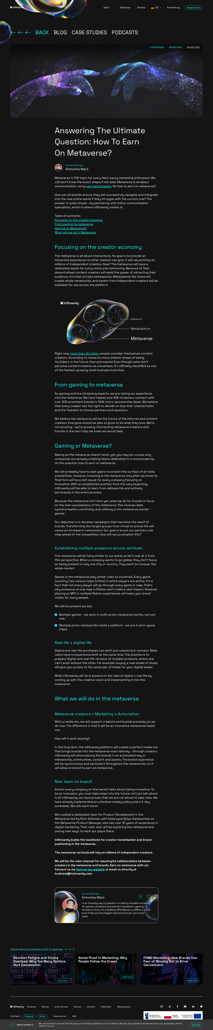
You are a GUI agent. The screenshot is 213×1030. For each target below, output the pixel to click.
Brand (42, 1016)
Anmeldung (173, 7)
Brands (141, 7)
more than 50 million (84, 353)
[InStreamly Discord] (185, 1006)
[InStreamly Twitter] (201, 1006)
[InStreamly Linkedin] (193, 1006)
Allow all (196, 1024)
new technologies (98, 186)
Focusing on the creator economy (79, 220)
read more (62, 980)
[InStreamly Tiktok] (170, 1006)
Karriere (77, 1006)
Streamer (125, 7)
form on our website (90, 869)
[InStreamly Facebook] (177, 1006)
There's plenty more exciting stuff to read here (42, 949)
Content (91, 1006)
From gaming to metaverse (74, 224)
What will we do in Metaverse (75, 232)
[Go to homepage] (53, 7)
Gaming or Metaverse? (71, 228)
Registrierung (193, 7)
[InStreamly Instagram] (161, 1006)
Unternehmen (61, 1006)
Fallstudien (106, 1006)
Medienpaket (123, 1006)
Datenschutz (60, 1016)
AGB (74, 1016)
